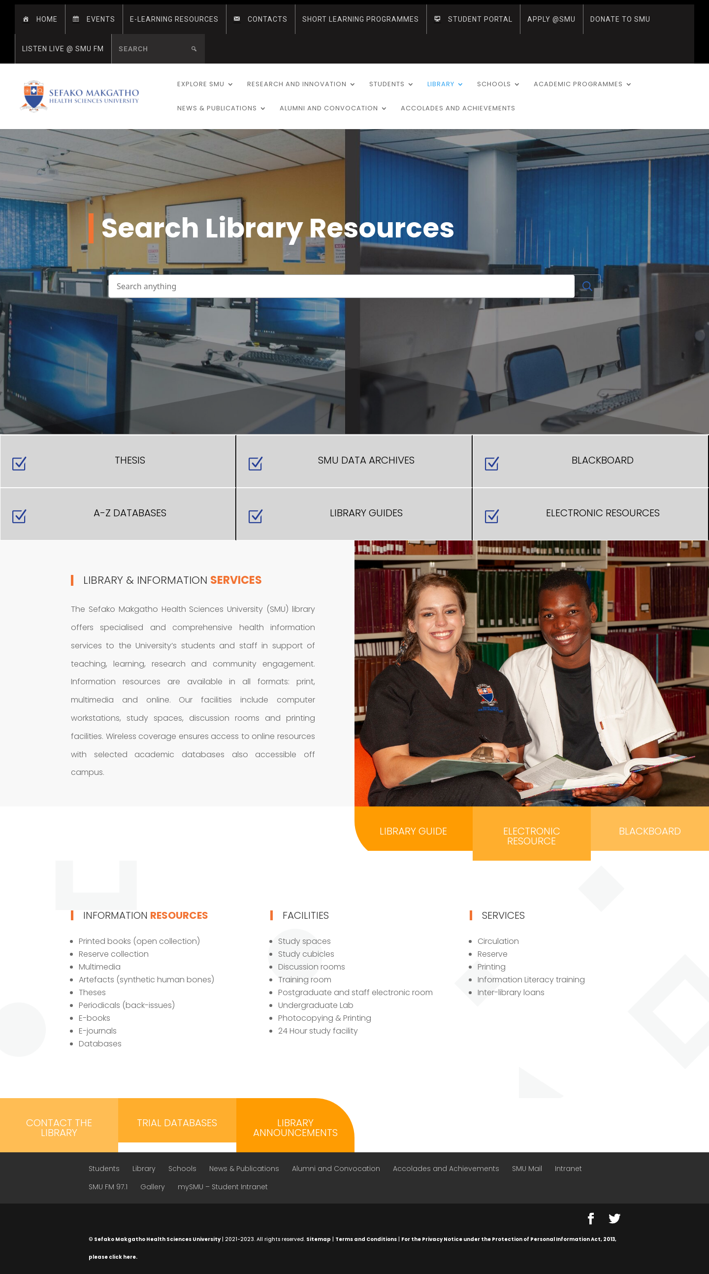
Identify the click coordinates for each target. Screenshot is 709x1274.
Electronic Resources (603, 513)
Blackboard (603, 460)
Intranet (568, 1168)
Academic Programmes (578, 85)
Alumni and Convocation (329, 109)
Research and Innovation (297, 85)
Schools (494, 85)
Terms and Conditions (366, 1239)
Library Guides (366, 513)
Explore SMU (201, 85)
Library (440, 85)
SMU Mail (527, 1168)
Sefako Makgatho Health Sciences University (157, 1239)
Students (387, 85)
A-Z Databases (130, 513)
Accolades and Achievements (458, 109)
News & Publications (217, 109)
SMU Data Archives (366, 460)
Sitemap (318, 1239)
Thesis (130, 460)
